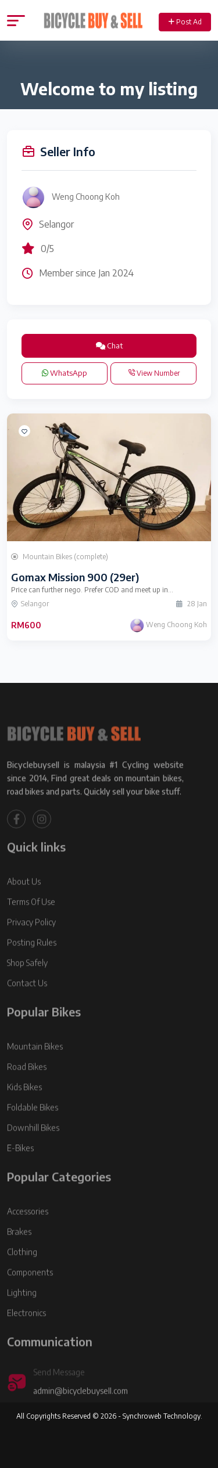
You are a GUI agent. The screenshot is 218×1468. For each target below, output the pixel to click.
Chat (109, 345)
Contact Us (27, 1001)
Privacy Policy (31, 940)
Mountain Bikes (35, 1065)
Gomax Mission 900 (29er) (75, 577)
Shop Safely (27, 981)
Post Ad (185, 21)
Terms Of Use (31, 920)
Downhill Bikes (33, 1146)
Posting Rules (31, 961)
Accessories (27, 1230)
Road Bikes (27, 1085)
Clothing (22, 1270)
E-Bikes (20, 1166)
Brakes (19, 1250)
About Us (24, 900)
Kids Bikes (24, 1105)
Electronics (26, 1331)
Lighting (22, 1311)
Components (30, 1291)
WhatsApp (64, 372)
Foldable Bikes (32, 1126)
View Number (154, 373)
